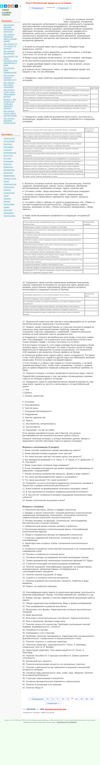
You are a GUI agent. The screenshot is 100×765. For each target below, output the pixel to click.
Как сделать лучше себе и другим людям (10, 113)
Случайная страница (6, 13)
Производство (10, 184)
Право (6, 181)
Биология (8, 144)
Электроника (9, 216)
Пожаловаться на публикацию (66, 722)
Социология (9, 193)
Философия (9, 204)
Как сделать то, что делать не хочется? (11, 46)
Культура (8, 164)
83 (87, 699)
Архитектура (9, 138)
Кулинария (8, 161)
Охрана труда (10, 178)
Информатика (10, 153)
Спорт (6, 196)
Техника (7, 198)
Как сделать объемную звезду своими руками (10, 37)
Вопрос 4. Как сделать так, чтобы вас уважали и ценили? (10, 103)
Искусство (8, 155)
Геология (8, 150)
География (8, 147)
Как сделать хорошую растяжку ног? (10, 77)
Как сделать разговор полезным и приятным (9, 28)
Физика (7, 201)
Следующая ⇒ (64, 8)
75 (47, 699)
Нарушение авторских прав (55, 709)
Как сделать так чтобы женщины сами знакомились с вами (11, 60)
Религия (7, 190)
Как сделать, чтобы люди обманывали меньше (9, 93)
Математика (9, 170)
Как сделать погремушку (9, 52)
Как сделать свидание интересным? (10, 120)
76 (52, 699)
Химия (6, 207)
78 (63, 699)
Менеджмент (9, 175)
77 (57, 699)
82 (82, 699)
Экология (8, 210)
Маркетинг (8, 167)
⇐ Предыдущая (36, 8)
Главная (5, 10)
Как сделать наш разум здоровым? (9, 84)
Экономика (8, 213)
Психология (9, 187)
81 (77, 699)
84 (92, 699)
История (7, 158)
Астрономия (9, 141)
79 (68, 699)
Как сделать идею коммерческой (10, 70)
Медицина (8, 173)
